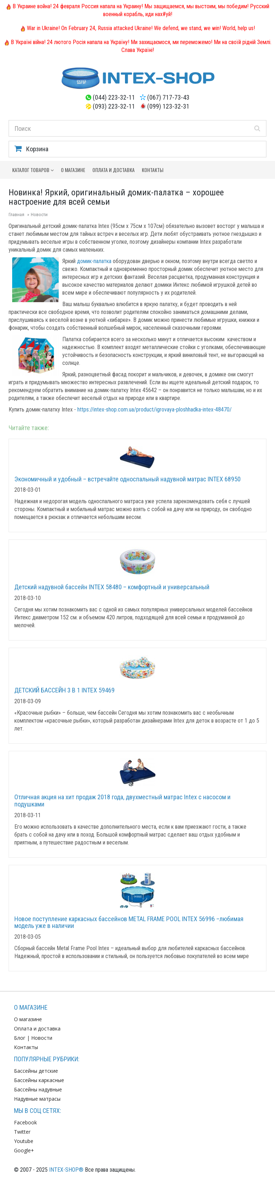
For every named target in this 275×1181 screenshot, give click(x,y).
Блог (19, 1037)
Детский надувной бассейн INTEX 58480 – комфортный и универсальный (111, 587)
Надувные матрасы (37, 1098)
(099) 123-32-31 (168, 106)
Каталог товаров (33, 169)
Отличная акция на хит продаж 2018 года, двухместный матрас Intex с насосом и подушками (122, 800)
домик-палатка (94, 261)
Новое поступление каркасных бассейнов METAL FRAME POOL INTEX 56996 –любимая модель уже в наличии (128, 922)
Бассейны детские (36, 1070)
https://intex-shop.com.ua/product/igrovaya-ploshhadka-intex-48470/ (154, 409)
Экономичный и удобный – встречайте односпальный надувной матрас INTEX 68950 (127, 479)
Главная (16, 214)
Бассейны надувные (38, 1089)
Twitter (22, 1131)
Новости (39, 214)
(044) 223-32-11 (114, 97)
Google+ (24, 1150)
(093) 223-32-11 (114, 106)
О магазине (73, 169)
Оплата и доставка (113, 169)
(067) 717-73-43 (168, 97)
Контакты (152, 169)
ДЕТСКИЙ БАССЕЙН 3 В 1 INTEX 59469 (64, 690)
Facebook (25, 1122)
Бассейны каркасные (39, 1080)
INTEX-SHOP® (66, 1169)
